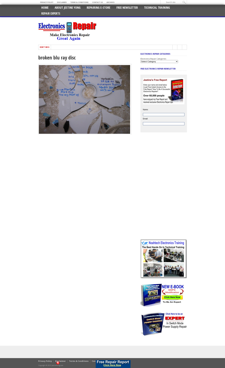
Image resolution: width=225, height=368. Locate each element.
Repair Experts (50, 13)
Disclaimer (62, 2)
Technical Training (157, 7)
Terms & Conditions (79, 2)
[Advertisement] (163, 188)
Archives (110, 2)
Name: (145, 110)
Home (44, 7)
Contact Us (97, 2)
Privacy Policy (46, 2)
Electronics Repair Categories (153, 58)
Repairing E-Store (98, 7)
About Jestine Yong (68, 7)
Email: (145, 119)
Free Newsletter (127, 7)
